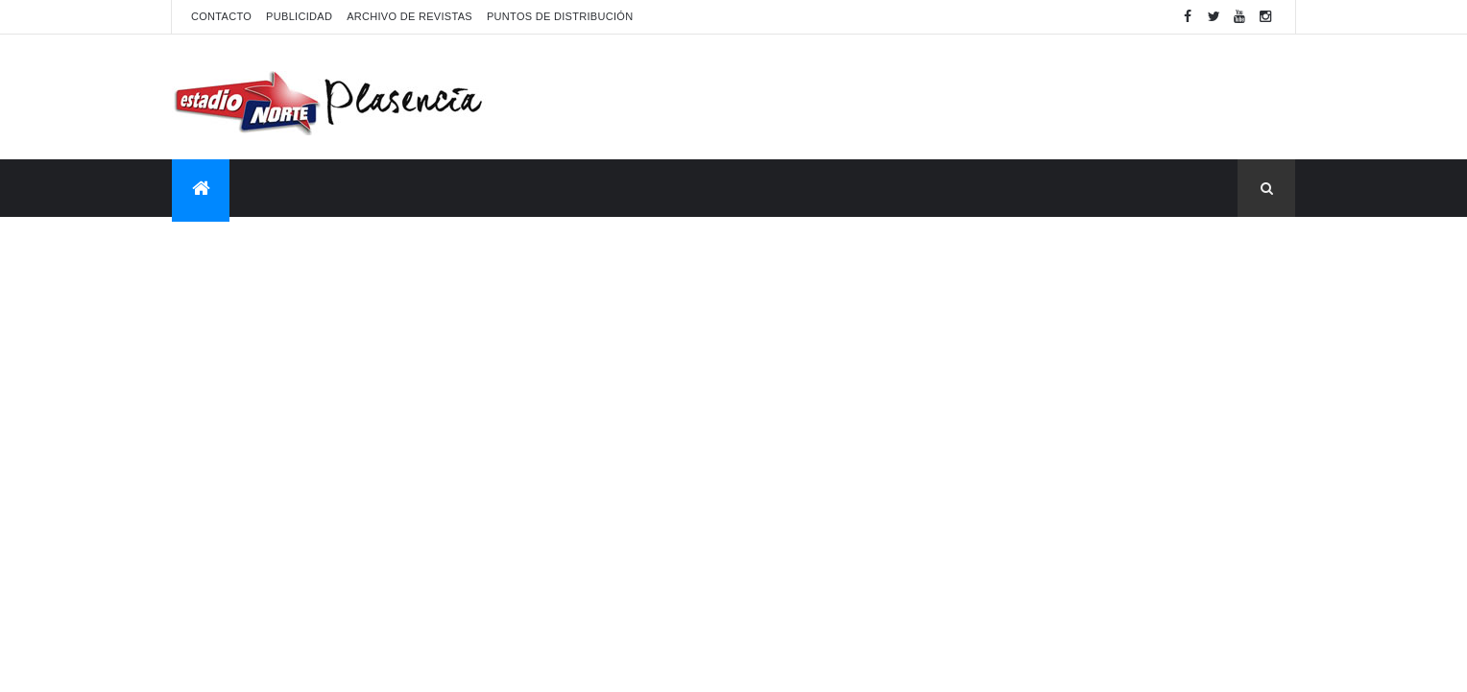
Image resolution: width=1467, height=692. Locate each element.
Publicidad (299, 16)
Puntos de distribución (560, 16)
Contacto (221, 16)
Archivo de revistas (409, 16)
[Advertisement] (945, 97)
